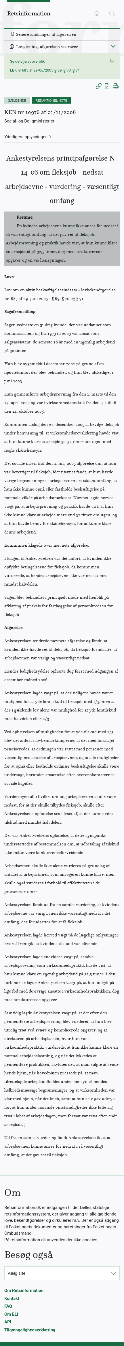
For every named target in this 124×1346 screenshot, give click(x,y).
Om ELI (11, 1314)
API (7, 1322)
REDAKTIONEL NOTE (51, 100)
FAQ (8, 1306)
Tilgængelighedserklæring (29, 1330)
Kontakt (11, 1298)
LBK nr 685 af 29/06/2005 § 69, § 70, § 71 (45, 70)
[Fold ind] (113, 46)
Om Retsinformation (23, 1290)
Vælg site (16, 1273)
